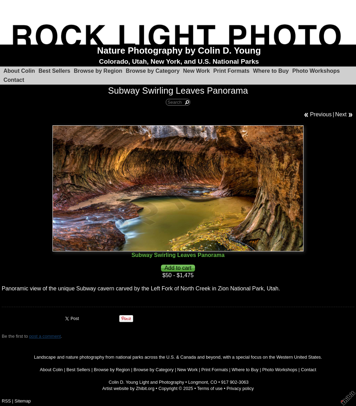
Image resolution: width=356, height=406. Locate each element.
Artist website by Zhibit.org (128, 388)
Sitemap (23, 401)
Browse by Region (98, 71)
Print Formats (231, 71)
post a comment (45, 336)
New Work (196, 71)
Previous (321, 114)
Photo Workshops (316, 71)
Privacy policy (240, 388)
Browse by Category (153, 71)
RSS (6, 401)
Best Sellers (55, 71)
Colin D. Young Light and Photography (146, 382)
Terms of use (209, 388)
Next (341, 114)
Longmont (198, 382)
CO (213, 382)
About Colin (19, 71)
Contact (13, 80)
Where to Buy (271, 71)
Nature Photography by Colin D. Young (179, 50)
